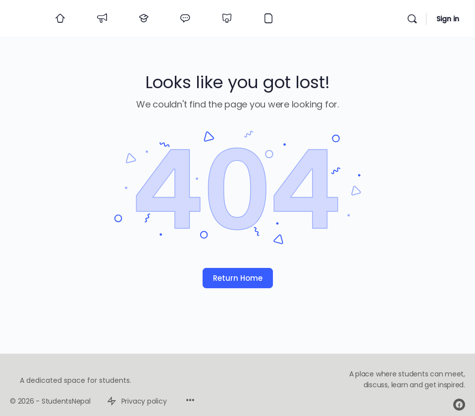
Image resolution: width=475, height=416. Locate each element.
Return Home (238, 278)
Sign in (447, 19)
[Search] (412, 19)
